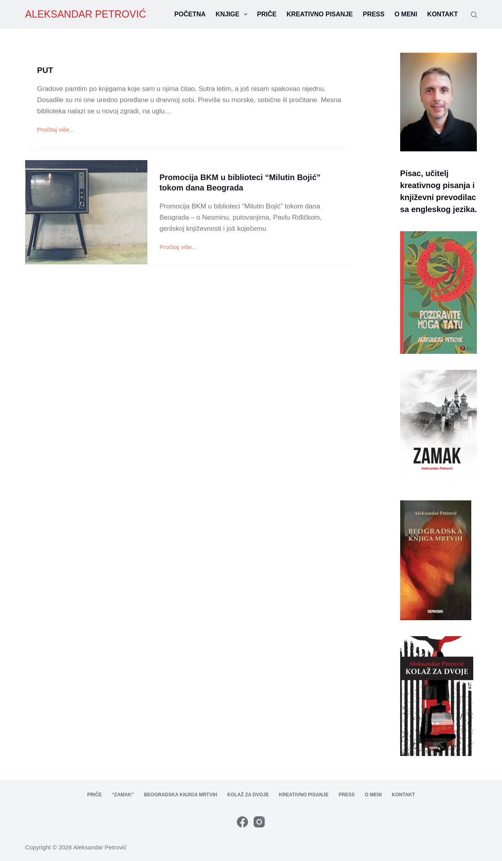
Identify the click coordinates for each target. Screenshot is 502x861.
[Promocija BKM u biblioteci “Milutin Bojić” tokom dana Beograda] (86, 214)
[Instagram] (259, 821)
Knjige (233, 14)
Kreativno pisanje (320, 14)
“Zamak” (123, 795)
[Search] (474, 15)
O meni (406, 14)
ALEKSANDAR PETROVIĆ (85, 14)
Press (373, 14)
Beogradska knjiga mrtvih (180, 795)
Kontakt (442, 14)
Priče (267, 14)
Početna (190, 14)
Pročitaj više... (55, 131)
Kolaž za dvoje (248, 795)
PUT (45, 70)
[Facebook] (242, 821)
